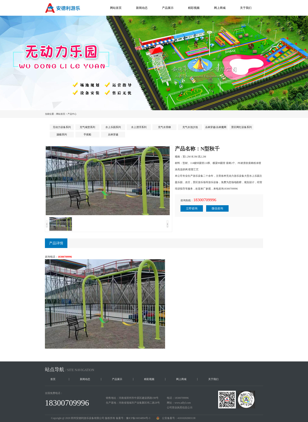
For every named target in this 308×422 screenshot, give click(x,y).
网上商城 (220, 7)
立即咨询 (191, 208)
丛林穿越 (113, 134)
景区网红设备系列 (241, 127)
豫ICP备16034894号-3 (138, 418)
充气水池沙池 (190, 127)
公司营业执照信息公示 (180, 407)
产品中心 (72, 114)
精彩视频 (194, 7)
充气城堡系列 (87, 127)
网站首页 (116, 7)
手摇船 (87, 134)
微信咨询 (217, 208)
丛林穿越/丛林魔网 (215, 127)
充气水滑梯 (164, 127)
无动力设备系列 (62, 127)
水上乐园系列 (113, 127)
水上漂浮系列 (138, 127)
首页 (53, 379)
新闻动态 (142, 7)
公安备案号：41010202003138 (178, 418)
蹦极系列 (62, 134)
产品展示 (168, 7)
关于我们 (246, 7)
